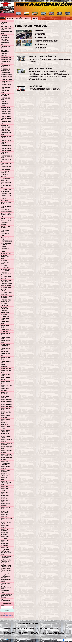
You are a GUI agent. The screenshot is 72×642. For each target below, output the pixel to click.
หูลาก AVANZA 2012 (35, 86)
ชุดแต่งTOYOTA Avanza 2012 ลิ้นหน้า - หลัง (42, 56)
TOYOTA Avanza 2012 (24, 22)
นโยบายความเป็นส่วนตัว (8, 615)
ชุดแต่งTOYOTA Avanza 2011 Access (40, 68)
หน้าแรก (16, 22)
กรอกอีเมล (3, 605)
